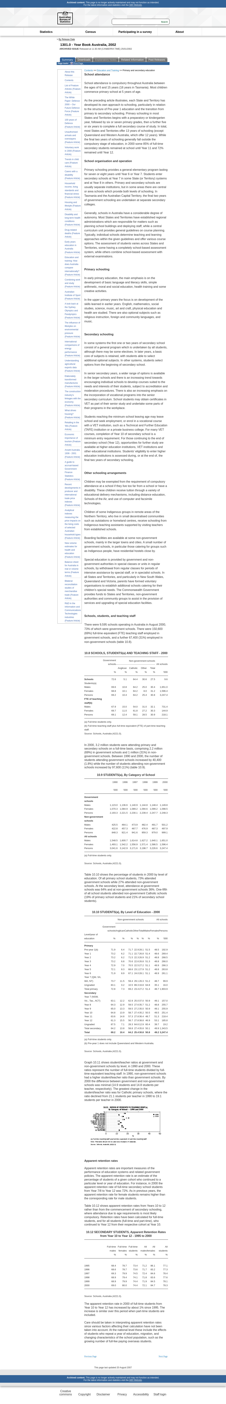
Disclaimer (103, 1394)
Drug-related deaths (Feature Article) (72, 233)
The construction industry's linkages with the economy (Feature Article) (73, 398)
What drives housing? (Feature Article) (72, 414)
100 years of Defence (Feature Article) (72, 123)
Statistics (46, 31)
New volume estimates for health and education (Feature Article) (72, 550)
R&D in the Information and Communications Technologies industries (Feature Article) (73, 612)
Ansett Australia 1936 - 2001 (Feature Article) (72, 453)
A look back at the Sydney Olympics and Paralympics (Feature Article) (72, 310)
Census (90, 31)
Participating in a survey (135, 31)
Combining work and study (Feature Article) (72, 283)
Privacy (122, 1394)
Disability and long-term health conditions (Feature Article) (73, 219)
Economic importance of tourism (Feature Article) (73, 439)
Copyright (84, 1394)
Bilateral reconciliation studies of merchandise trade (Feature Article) (72, 590)
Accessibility (141, 1394)
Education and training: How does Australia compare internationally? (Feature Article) (72, 266)
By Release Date (67, 39)
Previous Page (90, 1356)
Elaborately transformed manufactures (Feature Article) (72, 381)
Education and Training (108, 70)
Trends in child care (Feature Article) (72, 162)
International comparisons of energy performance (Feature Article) (72, 348)
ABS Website (135, 5)
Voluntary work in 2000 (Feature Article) (73, 151)
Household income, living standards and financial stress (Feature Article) (72, 190)
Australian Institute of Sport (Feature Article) (73, 295)
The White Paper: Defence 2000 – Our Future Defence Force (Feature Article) (72, 106)
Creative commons (65, 1393)
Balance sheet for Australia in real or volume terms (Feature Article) (72, 569)
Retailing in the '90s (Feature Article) (72, 426)
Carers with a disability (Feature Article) (72, 175)
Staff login (159, 1394)
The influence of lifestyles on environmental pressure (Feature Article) (72, 329)
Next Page (163, 1356)
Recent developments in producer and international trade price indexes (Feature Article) (73, 494)
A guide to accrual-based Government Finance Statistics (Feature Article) (72, 471)
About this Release (69, 74)
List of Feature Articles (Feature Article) (73, 89)
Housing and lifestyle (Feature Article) (73, 205)
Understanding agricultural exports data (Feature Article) (72, 365)
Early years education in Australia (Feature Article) (72, 247)
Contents (69, 80)
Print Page (76, 63)
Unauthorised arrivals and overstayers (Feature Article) (72, 137)
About (179, 31)
